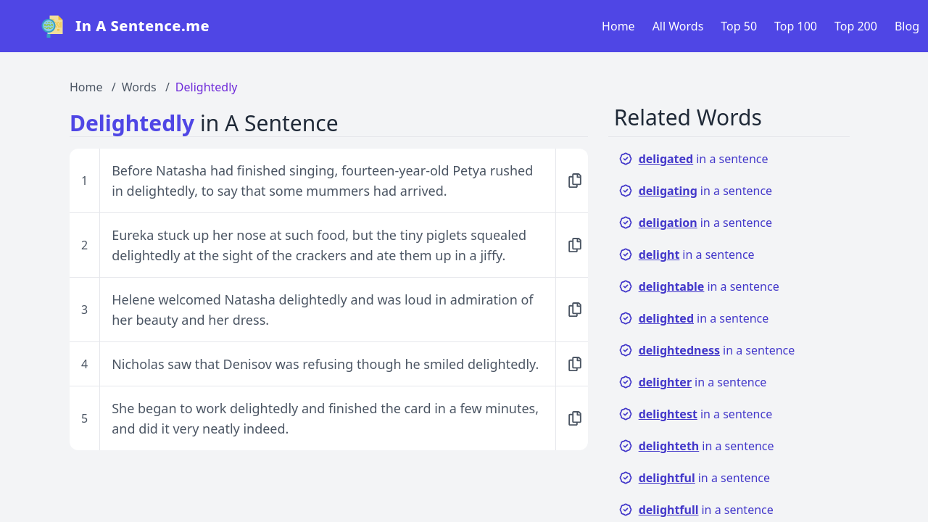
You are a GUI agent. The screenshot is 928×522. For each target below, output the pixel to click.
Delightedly (206, 87)
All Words (678, 26)
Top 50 (739, 26)
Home (618, 26)
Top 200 (855, 26)
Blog (907, 26)
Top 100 (795, 26)
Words (139, 87)
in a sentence (693, 158)
